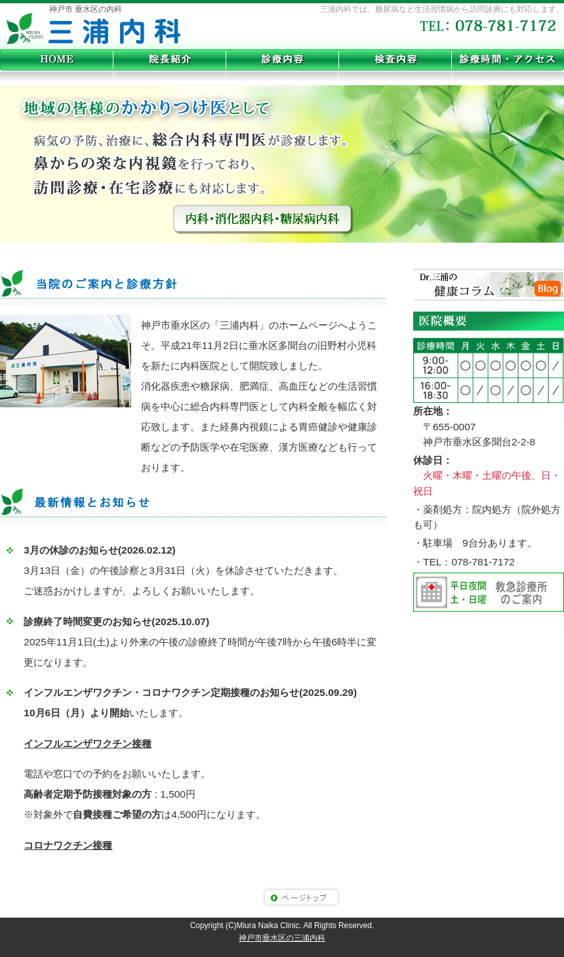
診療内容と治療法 (282, 59)
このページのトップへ (301, 897)
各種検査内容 (394, 59)
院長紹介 (169, 59)
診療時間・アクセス (507, 59)
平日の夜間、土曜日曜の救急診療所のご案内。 (488, 592)
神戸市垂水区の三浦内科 (93, 29)
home (56, 59)
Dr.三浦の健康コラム (488, 285)
